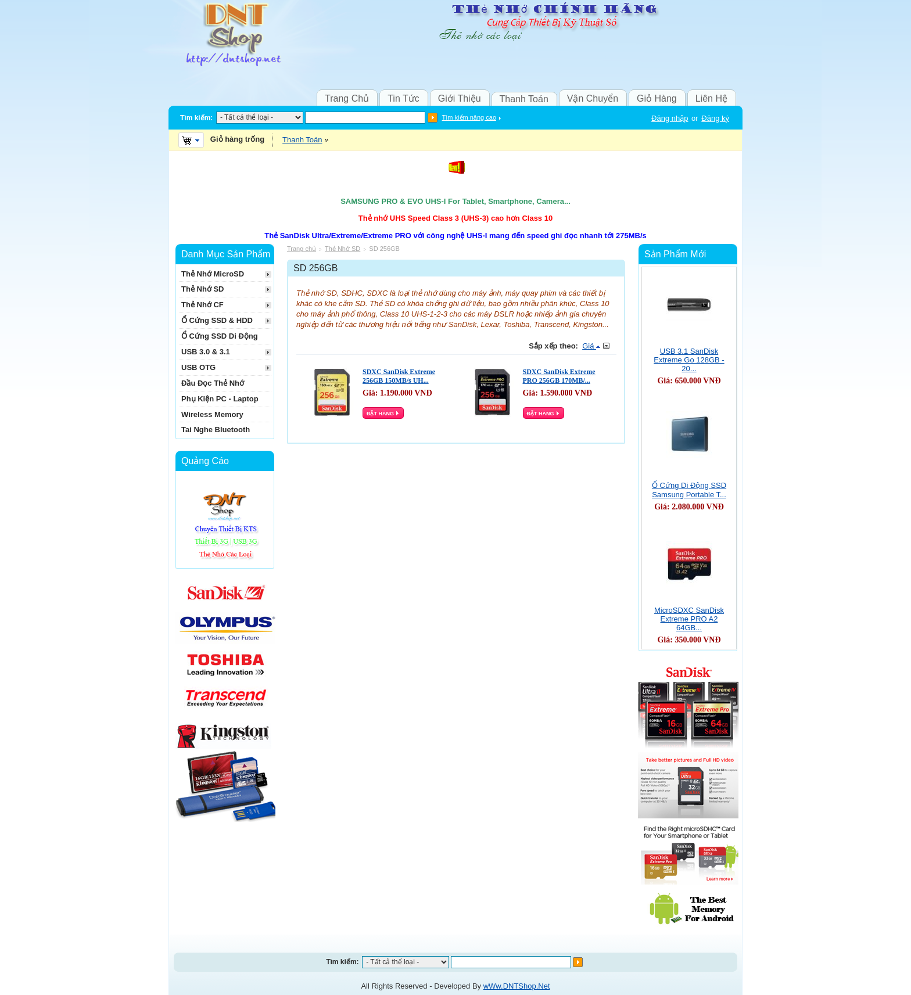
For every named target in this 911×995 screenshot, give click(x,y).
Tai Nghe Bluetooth (215, 429)
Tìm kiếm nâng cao (469, 117)
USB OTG (198, 367)
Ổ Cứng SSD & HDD (217, 320)
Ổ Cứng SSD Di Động (219, 336)
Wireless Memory (212, 414)
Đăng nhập (669, 118)
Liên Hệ (711, 98)
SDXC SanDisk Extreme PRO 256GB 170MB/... (559, 376)
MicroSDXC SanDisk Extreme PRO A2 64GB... (689, 619)
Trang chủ (301, 248)
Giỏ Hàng (657, 98)
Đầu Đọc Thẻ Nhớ (212, 383)
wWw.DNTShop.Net (516, 986)
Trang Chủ (347, 98)
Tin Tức (403, 98)
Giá (591, 346)
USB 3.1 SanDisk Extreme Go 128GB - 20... (689, 360)
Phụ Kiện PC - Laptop (220, 398)
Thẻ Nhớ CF (202, 304)
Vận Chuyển (592, 98)
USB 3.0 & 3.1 (205, 351)
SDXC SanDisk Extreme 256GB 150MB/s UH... (399, 376)
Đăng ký (715, 118)
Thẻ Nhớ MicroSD (212, 274)
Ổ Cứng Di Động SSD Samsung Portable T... (689, 490)
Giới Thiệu (459, 98)
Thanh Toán (524, 99)
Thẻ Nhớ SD (342, 248)
